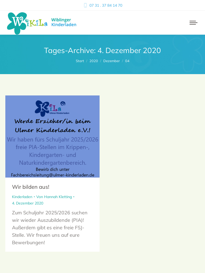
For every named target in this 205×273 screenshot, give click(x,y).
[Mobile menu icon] (193, 22)
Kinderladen (22, 196)
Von (54, 196)
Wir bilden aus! (30, 186)
